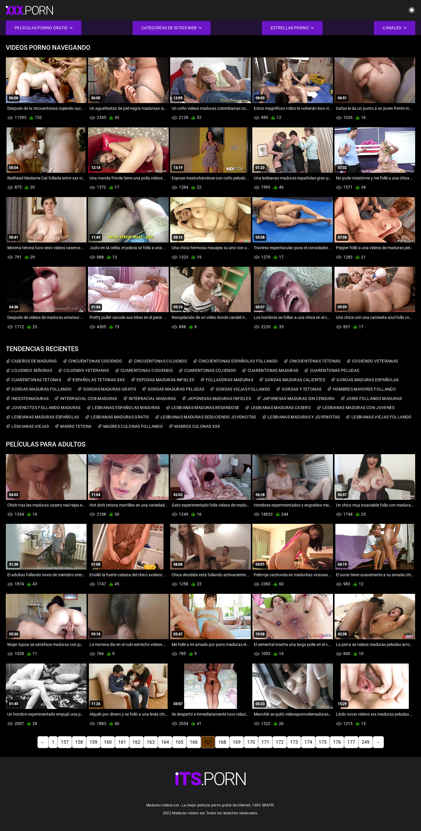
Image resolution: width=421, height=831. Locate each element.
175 (323, 742)
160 (108, 742)
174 (308, 742)
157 (65, 742)
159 (93, 742)
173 (294, 742)
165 (179, 742)
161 (122, 742)
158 (79, 742)
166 (194, 742)
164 (165, 742)
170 (251, 742)
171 (265, 742)
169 (237, 742)
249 (366, 742)
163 (151, 742)
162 (136, 742)
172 (280, 742)
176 (337, 742)
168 (222, 742)
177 (351, 742)
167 (208, 742)
